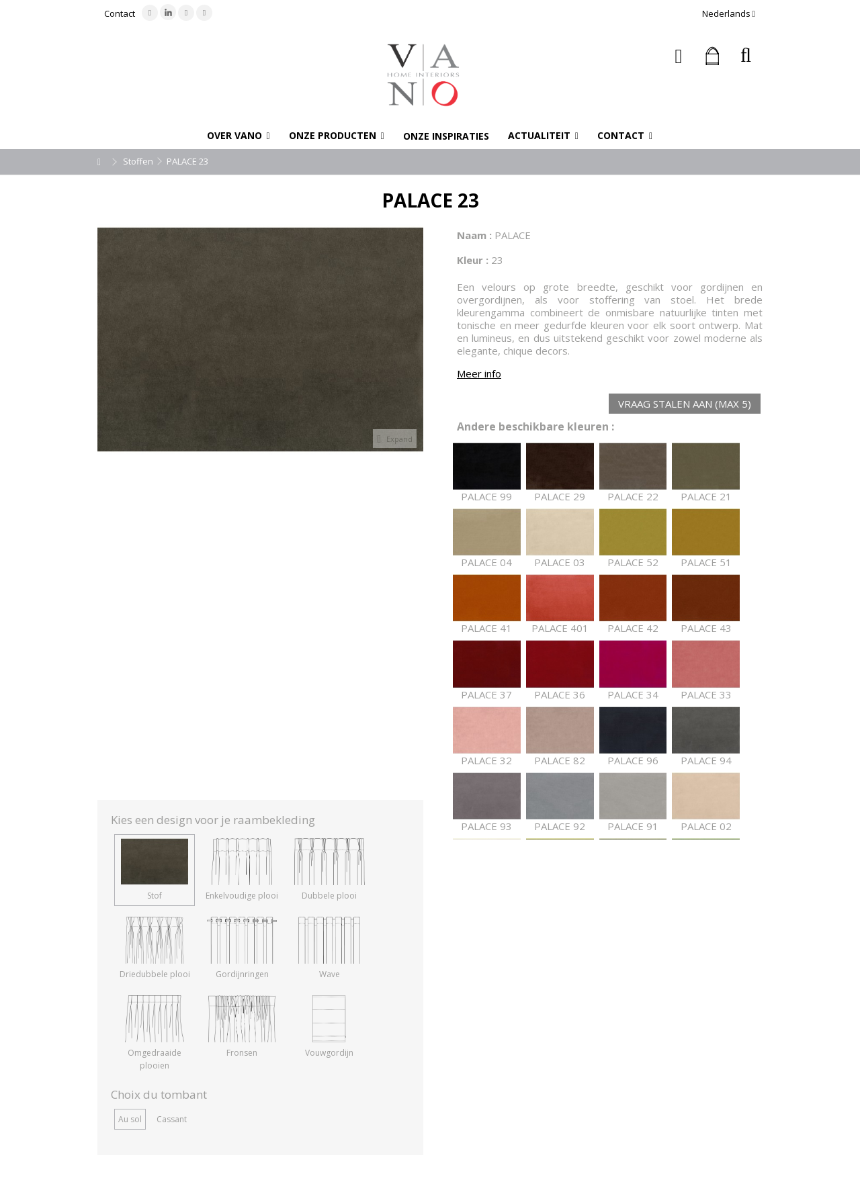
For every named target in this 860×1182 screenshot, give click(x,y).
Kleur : (472, 260)
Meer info (479, 373)
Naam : (474, 235)
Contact (119, 13)
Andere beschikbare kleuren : (535, 426)
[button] (239, 135)
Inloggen (679, 56)
